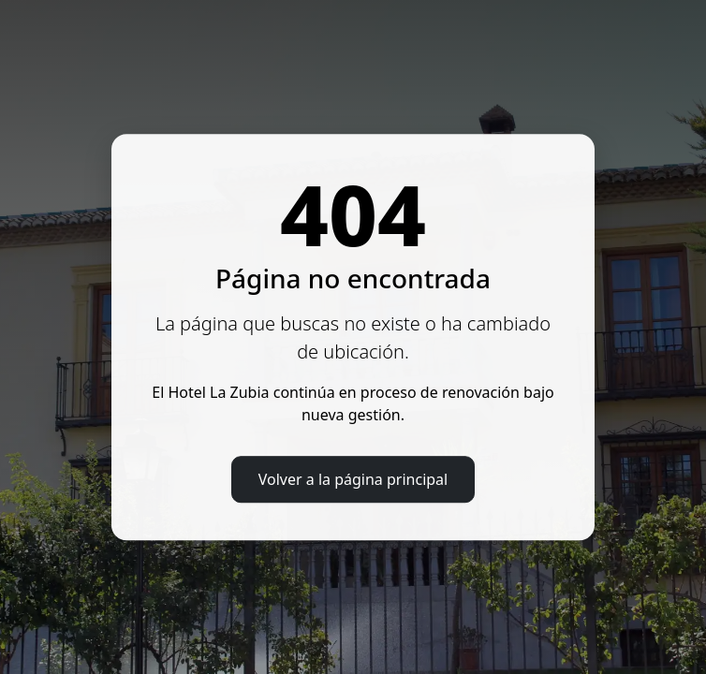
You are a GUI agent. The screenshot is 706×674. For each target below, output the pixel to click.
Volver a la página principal (353, 479)
